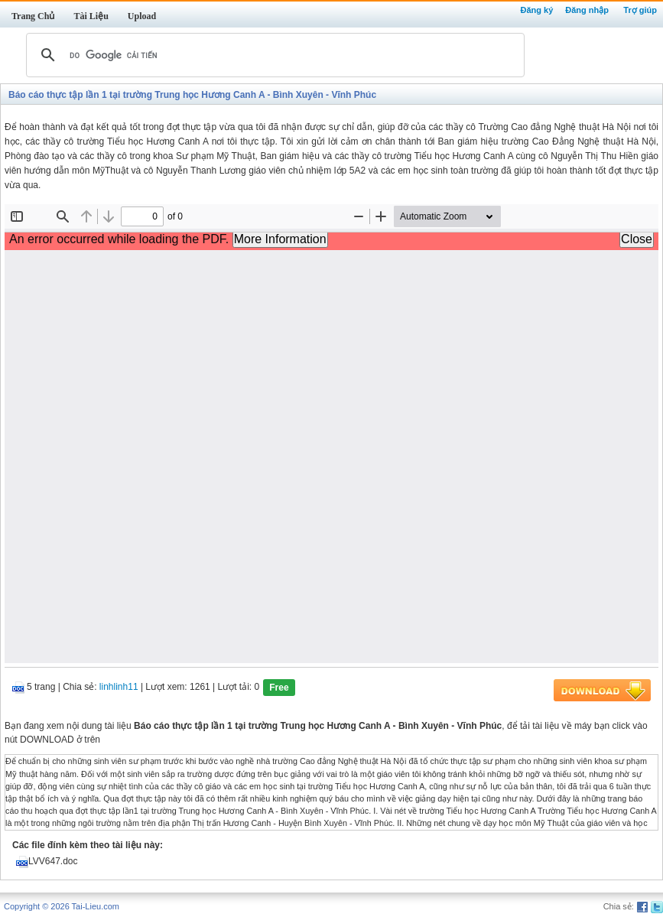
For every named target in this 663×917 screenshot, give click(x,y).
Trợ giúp (640, 10)
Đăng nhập (587, 10)
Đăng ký (536, 10)
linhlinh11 (118, 687)
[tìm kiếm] (273, 55)
